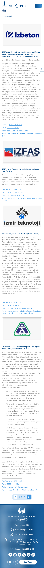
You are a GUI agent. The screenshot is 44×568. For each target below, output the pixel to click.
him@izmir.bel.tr (28, 534)
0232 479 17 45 (13, 128)
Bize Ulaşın (28, 562)
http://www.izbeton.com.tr (17, 130)
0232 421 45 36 (13, 484)
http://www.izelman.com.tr (17, 487)
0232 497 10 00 (15, 189)
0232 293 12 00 (28, 549)
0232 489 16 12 (15, 302)
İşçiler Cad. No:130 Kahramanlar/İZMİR (23, 490)
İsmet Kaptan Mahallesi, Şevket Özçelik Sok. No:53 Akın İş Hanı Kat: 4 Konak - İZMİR (21, 312)
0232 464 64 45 (15, 481)
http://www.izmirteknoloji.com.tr (19, 308)
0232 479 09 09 (15, 125)
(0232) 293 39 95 (26, 530)
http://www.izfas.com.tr (16, 195)
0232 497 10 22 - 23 (15, 192)
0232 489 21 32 (13, 305)
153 (27, 525)
